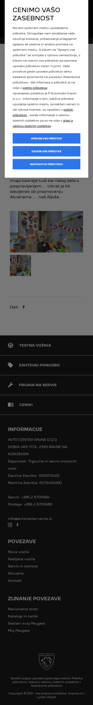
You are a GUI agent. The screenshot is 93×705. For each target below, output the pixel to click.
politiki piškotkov (35, 88)
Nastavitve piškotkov (46, 164)
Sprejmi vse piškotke (46, 138)
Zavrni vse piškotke (46, 151)
